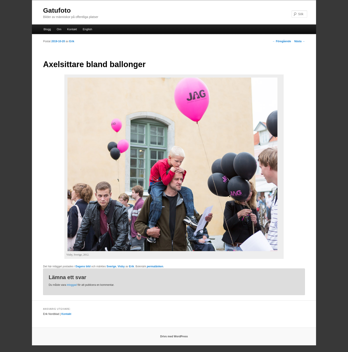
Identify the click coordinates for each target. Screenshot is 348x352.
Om (59, 29)
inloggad (72, 284)
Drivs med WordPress (174, 336)
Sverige (111, 266)
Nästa (299, 41)
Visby (121, 266)
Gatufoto (57, 10)
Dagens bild (83, 266)
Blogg (47, 29)
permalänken (155, 266)
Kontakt (72, 29)
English (87, 29)
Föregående (282, 41)
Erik (71, 41)
